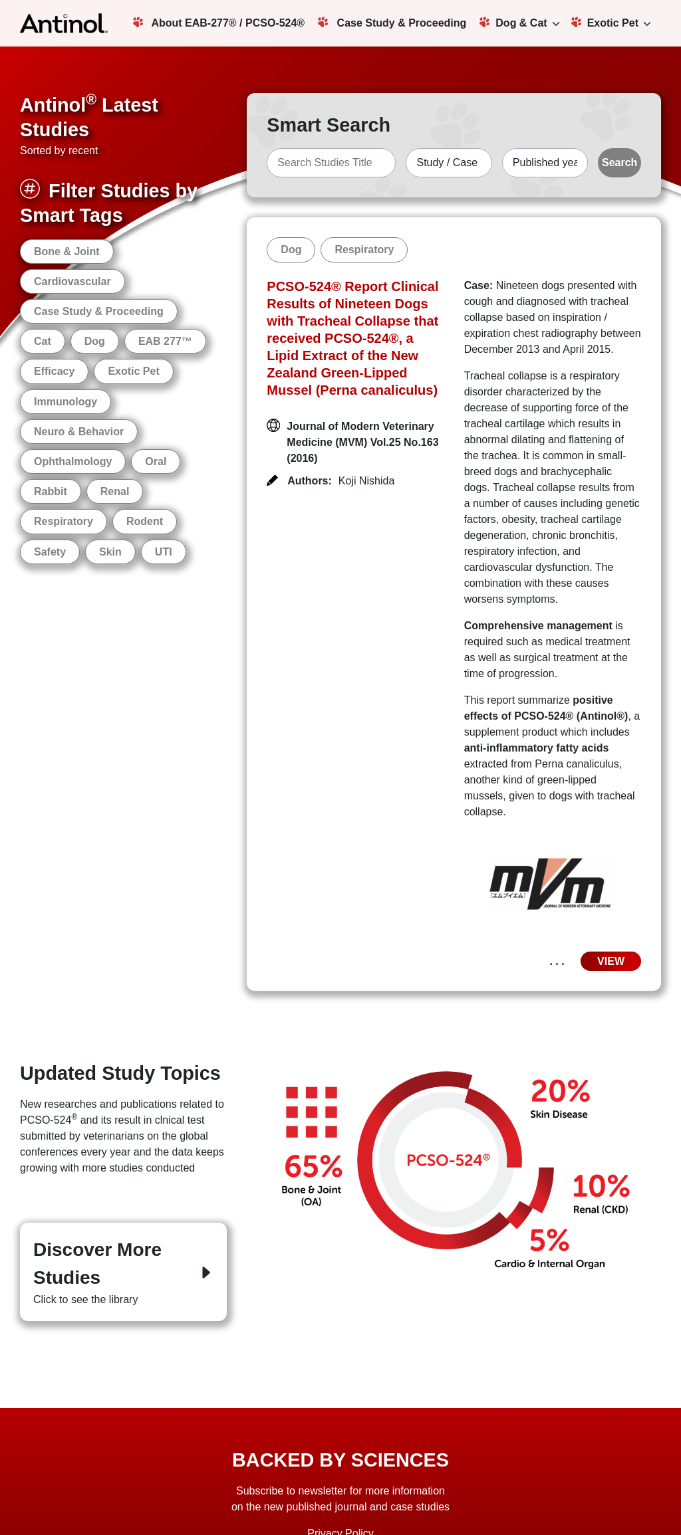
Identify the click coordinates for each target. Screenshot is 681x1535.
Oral (155, 461)
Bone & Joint (67, 251)
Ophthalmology (73, 461)
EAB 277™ (165, 341)
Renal (115, 491)
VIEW (610, 961)
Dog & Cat (513, 23)
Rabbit (50, 491)
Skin (110, 552)
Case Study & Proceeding (392, 23)
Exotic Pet (604, 23)
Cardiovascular (72, 281)
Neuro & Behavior (79, 431)
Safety (50, 552)
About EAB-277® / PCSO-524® (219, 23)
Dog (94, 341)
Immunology (65, 401)
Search (619, 162)
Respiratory (63, 521)
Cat (42, 341)
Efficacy (54, 371)
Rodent (144, 521)
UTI (163, 552)
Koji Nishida (366, 480)
